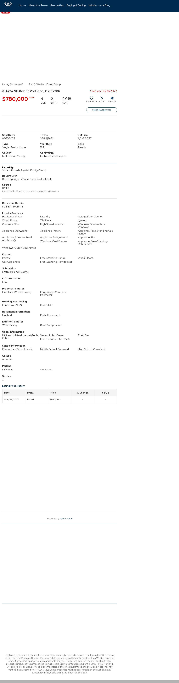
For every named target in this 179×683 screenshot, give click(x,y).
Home (22, 5)
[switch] (91, 100)
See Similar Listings (101, 110)
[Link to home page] (8, 6)
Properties (57, 5)
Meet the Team (38, 5)
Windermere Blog (99, 5)
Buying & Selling (76, 5)
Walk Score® (66, 518)
